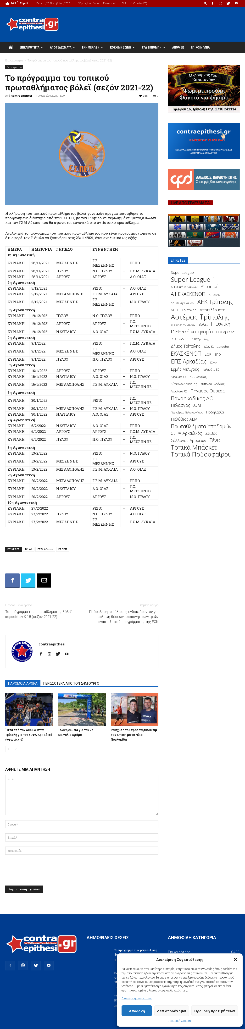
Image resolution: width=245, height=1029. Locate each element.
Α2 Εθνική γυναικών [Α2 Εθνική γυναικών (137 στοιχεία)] (182, 303)
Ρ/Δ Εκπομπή (153, 47)
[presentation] (41, 871)
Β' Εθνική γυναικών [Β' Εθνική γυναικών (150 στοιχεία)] (183, 324)
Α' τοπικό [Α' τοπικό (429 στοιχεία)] (209, 286)
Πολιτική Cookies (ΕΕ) (134, 3)
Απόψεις (178, 47)
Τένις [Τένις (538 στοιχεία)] (215, 440)
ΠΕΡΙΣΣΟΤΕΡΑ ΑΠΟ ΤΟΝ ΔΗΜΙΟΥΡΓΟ (71, 683)
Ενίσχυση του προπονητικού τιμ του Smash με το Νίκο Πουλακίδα (134, 734)
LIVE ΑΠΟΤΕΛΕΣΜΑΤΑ (190, 202)
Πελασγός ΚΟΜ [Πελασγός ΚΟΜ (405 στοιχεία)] (186, 405)
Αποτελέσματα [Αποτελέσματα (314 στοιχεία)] (212, 310)
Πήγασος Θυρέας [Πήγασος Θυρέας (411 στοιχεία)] (207, 391)
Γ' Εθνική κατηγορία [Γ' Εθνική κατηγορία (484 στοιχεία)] (192, 331)
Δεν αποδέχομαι (171, 1010)
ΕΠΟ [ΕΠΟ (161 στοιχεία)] (218, 354)
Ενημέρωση (92, 47)
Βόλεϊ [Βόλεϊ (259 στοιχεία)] (203, 324)
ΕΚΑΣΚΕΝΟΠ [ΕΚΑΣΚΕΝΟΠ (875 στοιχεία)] (186, 353)
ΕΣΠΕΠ (62, 549)
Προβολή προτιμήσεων (214, 1010)
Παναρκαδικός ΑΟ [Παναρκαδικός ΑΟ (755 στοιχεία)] (192, 398)
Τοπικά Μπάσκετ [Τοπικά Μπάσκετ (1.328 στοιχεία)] (194, 447)
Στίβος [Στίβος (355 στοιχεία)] (211, 433)
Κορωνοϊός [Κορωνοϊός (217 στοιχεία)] (198, 376)
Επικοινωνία (110, 3)
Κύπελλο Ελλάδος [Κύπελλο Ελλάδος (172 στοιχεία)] (212, 384)
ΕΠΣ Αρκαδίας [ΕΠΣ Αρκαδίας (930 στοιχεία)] (188, 361)
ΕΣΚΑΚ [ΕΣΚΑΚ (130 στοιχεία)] (213, 362)
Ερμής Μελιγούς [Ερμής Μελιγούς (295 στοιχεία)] (185, 369)
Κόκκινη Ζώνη (122, 47)
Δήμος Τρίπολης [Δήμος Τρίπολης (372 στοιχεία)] (185, 346)
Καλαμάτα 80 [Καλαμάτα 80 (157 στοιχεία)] (210, 370)
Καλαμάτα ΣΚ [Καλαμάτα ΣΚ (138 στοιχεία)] (178, 377)
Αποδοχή (137, 1010)
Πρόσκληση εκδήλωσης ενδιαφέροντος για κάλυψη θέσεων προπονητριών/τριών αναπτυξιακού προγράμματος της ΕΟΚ (123, 617)
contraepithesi (21, 95)
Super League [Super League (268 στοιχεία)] (182, 272)
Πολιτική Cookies (179, 1021)
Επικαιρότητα (31, 47)
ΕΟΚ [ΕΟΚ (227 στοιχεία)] (208, 354)
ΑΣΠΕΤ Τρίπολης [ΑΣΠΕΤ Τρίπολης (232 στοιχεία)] (183, 310)
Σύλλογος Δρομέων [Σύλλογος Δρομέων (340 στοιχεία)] (188, 440)
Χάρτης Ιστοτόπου (88, 3)
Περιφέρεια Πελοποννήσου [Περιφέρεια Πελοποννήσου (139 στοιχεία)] (187, 412)
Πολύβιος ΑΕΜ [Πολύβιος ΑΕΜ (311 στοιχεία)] (184, 419)
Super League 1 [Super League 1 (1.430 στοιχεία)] (193, 279)
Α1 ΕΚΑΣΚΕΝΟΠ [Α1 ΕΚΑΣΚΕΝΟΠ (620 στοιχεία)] (188, 294)
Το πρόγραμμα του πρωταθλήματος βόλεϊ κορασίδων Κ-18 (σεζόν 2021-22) (38, 614)
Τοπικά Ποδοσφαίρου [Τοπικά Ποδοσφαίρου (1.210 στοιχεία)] (201, 454)
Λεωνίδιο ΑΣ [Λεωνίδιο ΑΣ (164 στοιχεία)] (179, 391)
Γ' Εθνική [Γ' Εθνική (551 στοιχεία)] (220, 324)
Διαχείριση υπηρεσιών (137, 998)
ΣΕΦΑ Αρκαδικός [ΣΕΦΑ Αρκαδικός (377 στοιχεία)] (186, 433)
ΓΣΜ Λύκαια (45, 549)
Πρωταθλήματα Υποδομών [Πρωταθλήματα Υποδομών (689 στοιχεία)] (201, 426)
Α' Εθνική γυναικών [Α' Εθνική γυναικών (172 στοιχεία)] (184, 287)
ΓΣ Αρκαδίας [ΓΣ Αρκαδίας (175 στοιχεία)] (179, 339)
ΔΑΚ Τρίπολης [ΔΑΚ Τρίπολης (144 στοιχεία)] (200, 339)
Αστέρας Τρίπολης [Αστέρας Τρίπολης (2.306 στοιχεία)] (200, 317)
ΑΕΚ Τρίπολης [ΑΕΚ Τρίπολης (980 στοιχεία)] (215, 302)
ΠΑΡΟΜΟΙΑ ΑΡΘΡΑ (23, 683)
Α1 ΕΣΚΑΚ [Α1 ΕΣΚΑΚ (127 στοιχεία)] (214, 295)
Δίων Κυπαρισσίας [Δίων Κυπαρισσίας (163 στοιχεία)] (216, 347)
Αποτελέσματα (62, 47)
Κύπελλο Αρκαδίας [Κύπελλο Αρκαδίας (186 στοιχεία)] (184, 384)
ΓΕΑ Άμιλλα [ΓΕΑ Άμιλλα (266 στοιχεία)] (225, 332)
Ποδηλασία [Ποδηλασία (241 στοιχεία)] (215, 412)
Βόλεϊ (28, 549)
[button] (235, 959)
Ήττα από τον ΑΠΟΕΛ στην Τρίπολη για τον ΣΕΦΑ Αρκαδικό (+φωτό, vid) (28, 734)
